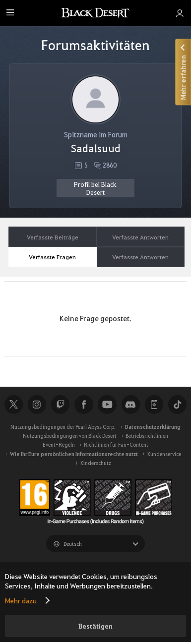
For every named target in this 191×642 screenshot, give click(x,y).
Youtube (107, 404)
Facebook (83, 404)
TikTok (177, 404)
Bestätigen (95, 626)
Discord (131, 404)
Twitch (60, 404)
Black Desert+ (154, 404)
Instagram (37, 404)
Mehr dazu (21, 600)
